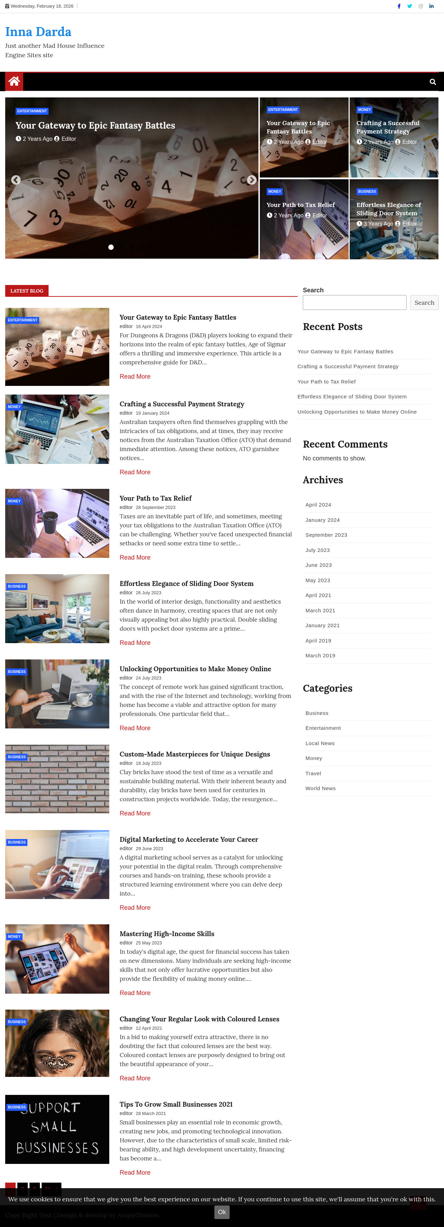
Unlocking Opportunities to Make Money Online (195, 667)
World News (319, 788)
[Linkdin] (431, 6)
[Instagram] (421, 6)
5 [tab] (152, 247)
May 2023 (316, 580)
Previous (13, 178)
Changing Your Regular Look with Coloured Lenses (199, 1017)
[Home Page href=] (14, 82)
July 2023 (316, 550)
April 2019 (317, 640)
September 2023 (325, 535)
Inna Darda (38, 32)
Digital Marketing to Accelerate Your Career (189, 838)
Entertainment (32, 111)
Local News (318, 743)
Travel (311, 773)
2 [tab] (121, 247)
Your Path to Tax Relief (301, 205)
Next (249, 178)
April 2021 (317, 595)
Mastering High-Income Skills (167, 932)
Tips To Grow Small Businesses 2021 (176, 1103)
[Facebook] (400, 6)
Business (367, 191)
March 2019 (319, 655)
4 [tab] (142, 247)
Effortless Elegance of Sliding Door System (389, 209)
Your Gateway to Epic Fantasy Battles (95, 125)
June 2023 (317, 565)
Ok (222, 1212)
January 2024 (321, 520)
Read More (135, 376)
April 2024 (317, 505)
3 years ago (375, 224)
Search (313, 290)
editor (65, 139)
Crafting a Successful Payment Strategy (388, 127)
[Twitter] (410, 6)
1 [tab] (111, 247)
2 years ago (34, 139)
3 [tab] (131, 247)
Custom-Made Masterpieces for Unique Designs (195, 753)
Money (364, 110)
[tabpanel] (131, 178)
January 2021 (321, 625)
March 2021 (319, 610)
